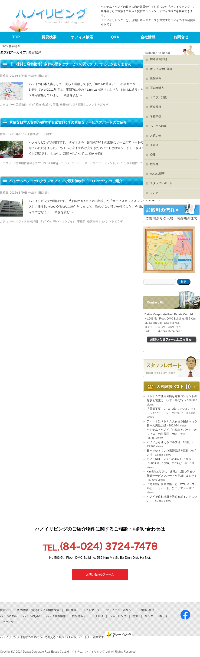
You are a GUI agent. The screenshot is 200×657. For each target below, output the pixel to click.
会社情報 (148, 37)
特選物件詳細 (24, 163)
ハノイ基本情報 (56, 616)
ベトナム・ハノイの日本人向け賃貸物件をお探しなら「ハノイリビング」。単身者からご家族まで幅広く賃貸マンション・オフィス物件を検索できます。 (148, 11)
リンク (154, 192)
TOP (16, 37)
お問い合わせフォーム (100, 574)
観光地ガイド (80, 616)
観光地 (154, 164)
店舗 (55, 104)
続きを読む (73, 95)
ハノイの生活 (8, 616)
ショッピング (118, 616)
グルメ (154, 145)
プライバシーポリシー (120, 610)
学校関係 (155, 116)
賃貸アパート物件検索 (14, 610)
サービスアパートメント (100, 163)
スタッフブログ (171, 366)
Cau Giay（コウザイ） (61, 221)
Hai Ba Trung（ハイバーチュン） (62, 163)
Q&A (115, 37)
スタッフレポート (161, 183)
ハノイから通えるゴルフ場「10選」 (169, 442)
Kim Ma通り (43, 104)
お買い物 (155, 135)
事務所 (81, 221)
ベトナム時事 (158, 126)
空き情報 (78, 104)
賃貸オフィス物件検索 (45, 610)
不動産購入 (157, 87)
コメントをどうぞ (97, 104)
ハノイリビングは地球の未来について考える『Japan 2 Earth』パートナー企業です (66, 637)
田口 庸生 (44, 75)
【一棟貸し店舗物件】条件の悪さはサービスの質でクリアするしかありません (70, 64)
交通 (153, 154)
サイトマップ (91, 610)
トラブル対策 (158, 97)
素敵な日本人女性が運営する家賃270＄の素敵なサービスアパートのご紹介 (68, 122)
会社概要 (71, 610)
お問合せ (181, 37)
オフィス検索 (82, 37)
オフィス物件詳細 (27, 221)
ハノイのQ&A (31, 616)
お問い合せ (147, 610)
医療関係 (155, 107)
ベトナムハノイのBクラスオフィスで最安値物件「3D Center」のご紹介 (65, 181)
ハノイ (121, 163)
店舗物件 (21, 104)
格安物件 (65, 104)
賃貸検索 (49, 37)
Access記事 (157, 173)
